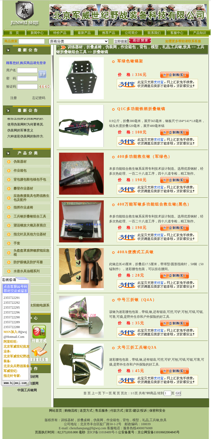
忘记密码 (38, 98)
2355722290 (12, 314)
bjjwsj (22, 328)
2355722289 (12, 319)
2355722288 (12, 323)
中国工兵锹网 (27, 390)
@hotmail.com (14, 333)
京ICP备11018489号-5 (102, 432)
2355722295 (12, 304)
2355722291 (12, 294)
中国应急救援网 (27, 383)
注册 (13, 98)
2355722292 (12, 299)
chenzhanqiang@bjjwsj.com (87, 428)
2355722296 (12, 309)
